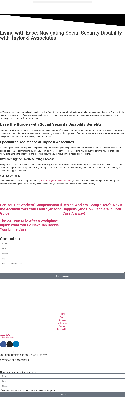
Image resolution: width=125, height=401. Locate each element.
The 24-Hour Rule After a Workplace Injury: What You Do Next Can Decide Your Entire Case (29, 225)
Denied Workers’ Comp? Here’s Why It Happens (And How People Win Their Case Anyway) (92, 209)
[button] (62, 2)
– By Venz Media (36, 360)
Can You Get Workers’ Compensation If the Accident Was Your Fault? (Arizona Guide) (31, 209)
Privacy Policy (6, 352)
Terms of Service (21, 352)
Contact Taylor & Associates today (56, 180)
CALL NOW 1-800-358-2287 (7, 336)
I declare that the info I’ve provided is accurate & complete (28, 390)
